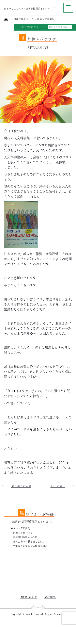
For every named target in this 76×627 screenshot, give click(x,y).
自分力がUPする (30, 27)
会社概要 (50, 596)
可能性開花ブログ (23, 19)
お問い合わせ (28, 596)
